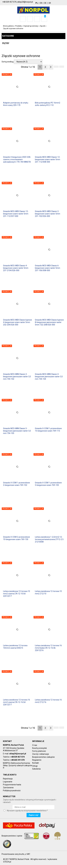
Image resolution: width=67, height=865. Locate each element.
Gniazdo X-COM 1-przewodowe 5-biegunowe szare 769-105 (48, 484)
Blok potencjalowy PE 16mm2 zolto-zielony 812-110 (47, 104)
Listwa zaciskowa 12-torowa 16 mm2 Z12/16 (48, 701)
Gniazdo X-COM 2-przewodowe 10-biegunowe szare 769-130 (16, 538)
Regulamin (36, 760)
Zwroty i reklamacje (40, 754)
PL (36, 3)
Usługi (34, 766)
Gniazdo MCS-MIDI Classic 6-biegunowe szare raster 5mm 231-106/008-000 (47, 267)
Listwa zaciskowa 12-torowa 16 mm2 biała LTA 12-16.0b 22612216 (48, 647)
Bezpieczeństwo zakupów (43, 757)
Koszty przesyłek (39, 748)
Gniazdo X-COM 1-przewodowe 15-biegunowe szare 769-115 (48, 429)
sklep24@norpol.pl (17, 754)
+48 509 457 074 (17, 757)
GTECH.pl (7, 862)
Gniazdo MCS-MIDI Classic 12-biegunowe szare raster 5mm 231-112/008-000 (47, 159)
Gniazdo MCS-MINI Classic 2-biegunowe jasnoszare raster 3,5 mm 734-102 (17, 376)
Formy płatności (39, 751)
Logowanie (7, 782)
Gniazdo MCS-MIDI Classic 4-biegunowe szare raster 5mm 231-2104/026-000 (15, 267)
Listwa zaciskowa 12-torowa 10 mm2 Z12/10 (48, 592)
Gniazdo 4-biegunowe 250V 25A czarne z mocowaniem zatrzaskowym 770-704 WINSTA (17, 159)
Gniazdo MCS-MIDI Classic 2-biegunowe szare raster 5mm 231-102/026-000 (47, 213)
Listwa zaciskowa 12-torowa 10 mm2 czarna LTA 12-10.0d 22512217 (16, 593)
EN (41, 3)
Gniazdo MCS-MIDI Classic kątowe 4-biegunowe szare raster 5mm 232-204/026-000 (17, 322)
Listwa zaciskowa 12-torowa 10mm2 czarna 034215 (15, 646)
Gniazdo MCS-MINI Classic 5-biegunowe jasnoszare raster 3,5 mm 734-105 (17, 430)
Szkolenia (36, 769)
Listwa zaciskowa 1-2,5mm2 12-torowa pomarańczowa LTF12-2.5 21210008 (49, 539)
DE (45, 3)
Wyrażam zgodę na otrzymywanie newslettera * (27, 811)
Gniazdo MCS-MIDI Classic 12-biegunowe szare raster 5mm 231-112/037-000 (15, 213)
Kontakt (35, 763)
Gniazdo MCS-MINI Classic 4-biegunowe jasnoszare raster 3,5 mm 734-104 (49, 376)
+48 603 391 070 (17, 760)
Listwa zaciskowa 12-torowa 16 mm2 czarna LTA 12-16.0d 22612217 (16, 702)
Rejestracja (8, 779)
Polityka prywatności (11, 790)
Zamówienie (8, 787)
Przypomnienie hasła (12, 785)
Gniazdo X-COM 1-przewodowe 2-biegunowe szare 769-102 (16, 484)
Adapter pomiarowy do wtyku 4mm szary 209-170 (15, 104)
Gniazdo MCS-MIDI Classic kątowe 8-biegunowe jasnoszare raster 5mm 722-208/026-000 (49, 322)
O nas (34, 745)
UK (50, 3)
